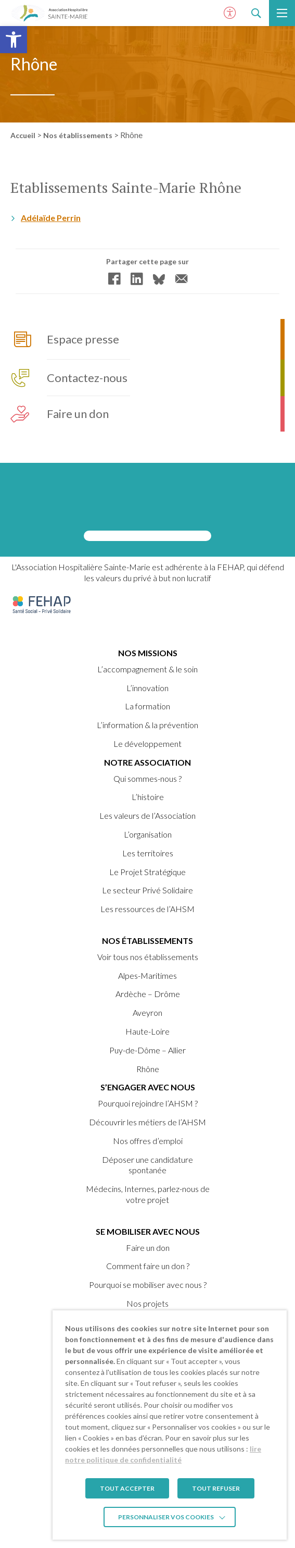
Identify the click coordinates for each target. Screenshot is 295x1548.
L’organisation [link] (148, 834)
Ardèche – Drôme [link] (148, 994)
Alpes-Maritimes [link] (147, 975)
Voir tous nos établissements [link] (147, 957)
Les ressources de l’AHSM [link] (147, 909)
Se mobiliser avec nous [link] (148, 1231)
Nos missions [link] (147, 653)
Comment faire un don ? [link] (147, 1266)
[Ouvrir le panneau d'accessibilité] (230, 13)
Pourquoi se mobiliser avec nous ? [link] (148, 1284)
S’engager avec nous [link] (147, 1087)
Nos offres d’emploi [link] (148, 1141)
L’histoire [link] (148, 797)
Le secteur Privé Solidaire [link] (147, 890)
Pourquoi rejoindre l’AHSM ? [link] (148, 1103)
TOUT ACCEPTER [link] (127, 1488)
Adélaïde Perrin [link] (51, 219)
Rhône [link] (147, 1069)
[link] (13, 39)
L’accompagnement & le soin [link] (147, 669)
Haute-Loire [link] (147, 1031)
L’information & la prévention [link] (147, 725)
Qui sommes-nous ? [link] (147, 778)
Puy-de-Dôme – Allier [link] (147, 1050)
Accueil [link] (22, 135)
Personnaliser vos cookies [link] (166, 1517)
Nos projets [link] (147, 1303)
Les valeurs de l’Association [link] (147, 815)
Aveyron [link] (147, 1012)
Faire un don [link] (148, 1247)
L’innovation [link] (147, 688)
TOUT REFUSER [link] (216, 1488)
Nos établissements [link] (77, 135)
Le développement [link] (147, 743)
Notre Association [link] (147, 762)
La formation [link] (147, 706)
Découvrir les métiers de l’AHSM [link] (147, 1122)
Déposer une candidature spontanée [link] (147, 1164)
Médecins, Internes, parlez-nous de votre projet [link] (148, 1194)
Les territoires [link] (147, 853)
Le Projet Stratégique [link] (147, 872)
